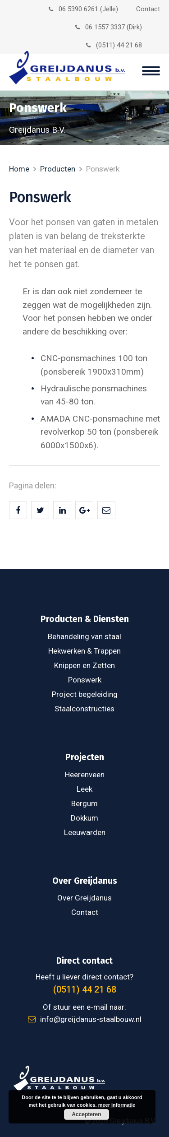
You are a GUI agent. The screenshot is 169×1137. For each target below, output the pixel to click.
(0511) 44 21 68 (114, 45)
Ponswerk (84, 679)
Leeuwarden (84, 832)
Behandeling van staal (84, 636)
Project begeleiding (85, 694)
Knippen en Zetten (84, 665)
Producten (57, 168)
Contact (148, 9)
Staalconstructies (84, 708)
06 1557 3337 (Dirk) (108, 27)
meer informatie (117, 1105)
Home (19, 168)
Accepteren (86, 1114)
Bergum (84, 803)
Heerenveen (85, 774)
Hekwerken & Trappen (84, 650)
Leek (84, 789)
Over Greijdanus (84, 897)
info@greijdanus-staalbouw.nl (85, 1019)
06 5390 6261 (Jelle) (83, 9)
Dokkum (84, 817)
